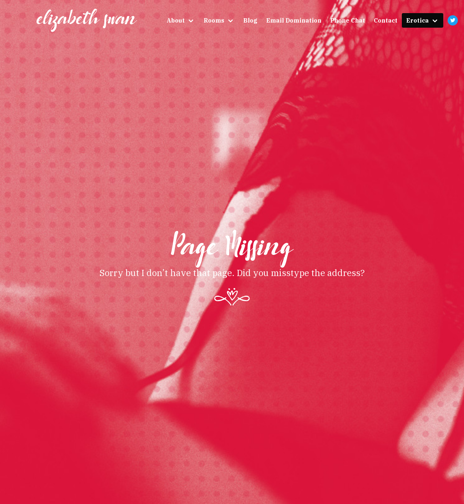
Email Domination (293, 20)
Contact (385, 20)
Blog (250, 20)
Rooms (214, 20)
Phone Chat (347, 20)
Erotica (417, 20)
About (176, 20)
